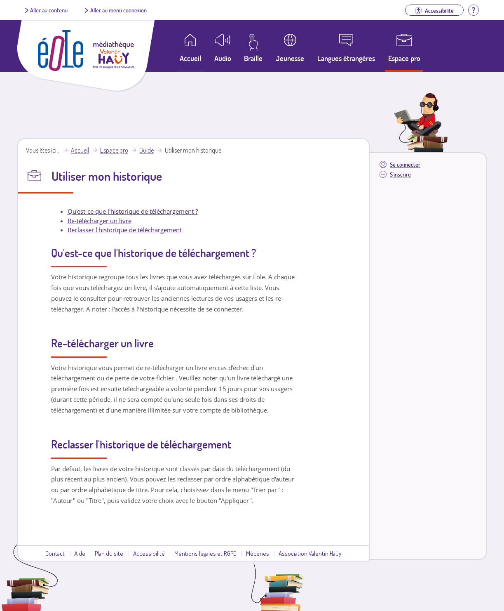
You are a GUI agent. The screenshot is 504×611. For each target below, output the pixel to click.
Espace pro (404, 58)
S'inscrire (400, 174)
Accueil (80, 150)
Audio (222, 58)
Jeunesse (290, 58)
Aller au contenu (49, 10)
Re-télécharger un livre (99, 221)
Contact (55, 553)
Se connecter (405, 164)
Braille (253, 58)
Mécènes (257, 553)
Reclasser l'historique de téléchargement (125, 230)
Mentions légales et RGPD (205, 553)
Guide (146, 150)
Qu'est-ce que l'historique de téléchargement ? (133, 211)
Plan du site (109, 553)
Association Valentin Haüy (310, 553)
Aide (79, 553)
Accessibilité (149, 553)
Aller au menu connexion (118, 10)
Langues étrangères (346, 58)
